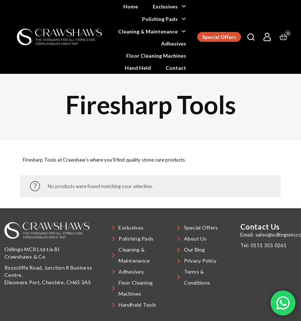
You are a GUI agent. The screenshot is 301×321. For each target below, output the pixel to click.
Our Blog (194, 249)
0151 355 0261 (269, 245)
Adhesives (131, 271)
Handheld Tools (137, 305)
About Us (195, 238)
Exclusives (131, 227)
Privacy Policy (200, 260)
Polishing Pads (135, 238)
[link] (59, 37)
